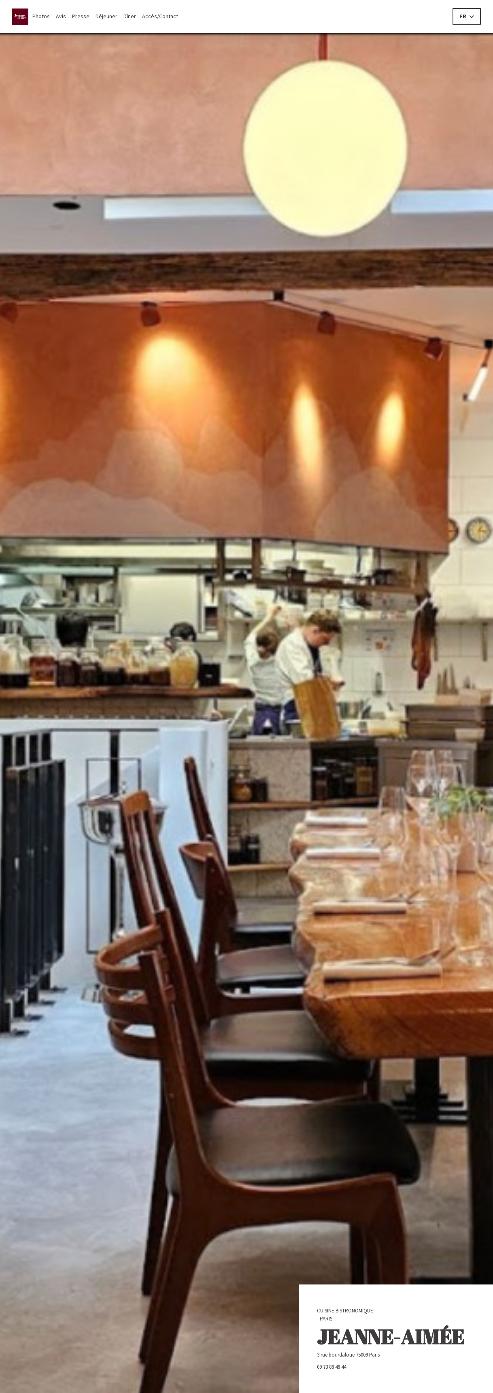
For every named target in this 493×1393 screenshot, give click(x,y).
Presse (80, 16)
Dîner (129, 16)
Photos (41, 16)
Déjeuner (106, 16)
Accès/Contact (160, 16)
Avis (61, 16)
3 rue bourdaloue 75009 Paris (380, 1354)
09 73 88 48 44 (331, 1366)
